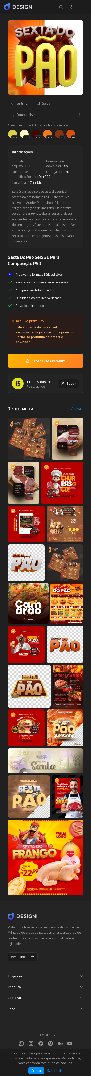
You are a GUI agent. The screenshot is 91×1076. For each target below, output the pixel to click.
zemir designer (39, 381)
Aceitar (36, 1070)
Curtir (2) (20, 103)
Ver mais (77, 408)
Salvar (43, 103)
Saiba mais (55, 1070)
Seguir (68, 383)
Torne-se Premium (46, 361)
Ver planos (22, 956)
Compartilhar (23, 114)
